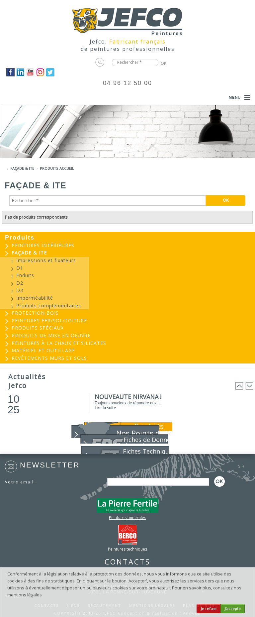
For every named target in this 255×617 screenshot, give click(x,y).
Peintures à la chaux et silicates (59, 343)
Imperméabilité (34, 298)
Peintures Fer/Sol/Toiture (49, 320)
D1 (19, 268)
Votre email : (21, 482)
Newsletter (50, 465)
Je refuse (208, 608)
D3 (19, 290)
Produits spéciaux (38, 328)
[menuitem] (127, 246)
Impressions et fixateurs (46, 260)
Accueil (66, 168)
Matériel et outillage (43, 350)
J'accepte (233, 608)
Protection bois (35, 313)
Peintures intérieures (43, 245)
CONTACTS (127, 561)
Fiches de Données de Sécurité (144, 443)
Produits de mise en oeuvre (51, 335)
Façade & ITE (22, 168)
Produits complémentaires (48, 305)
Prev (239, 386)
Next (249, 386)
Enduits (25, 275)
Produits (49, 168)
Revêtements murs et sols (49, 358)
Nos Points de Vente (151, 433)
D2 (19, 283)
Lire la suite (105, 408)
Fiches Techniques (149, 451)
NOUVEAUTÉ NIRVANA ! (128, 397)
